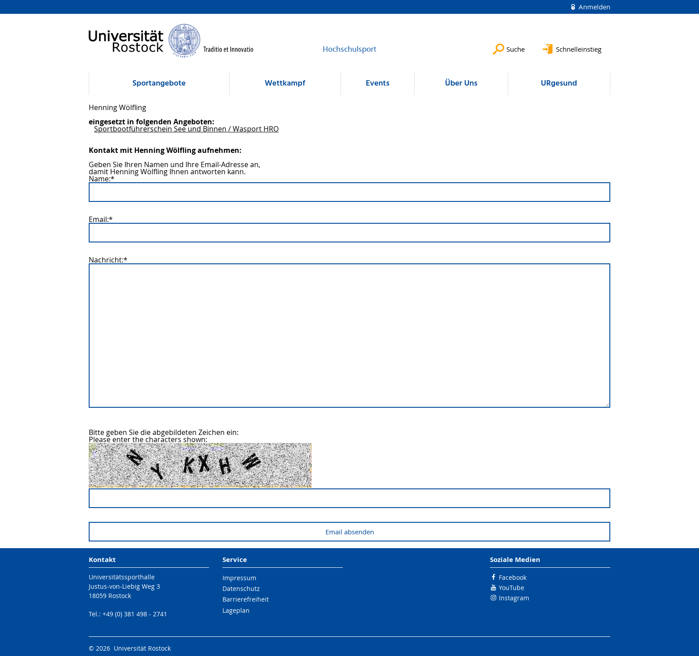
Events (377, 83)
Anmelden (593, 6)
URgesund (559, 83)
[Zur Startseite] (171, 40)
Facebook (512, 577)
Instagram (514, 598)
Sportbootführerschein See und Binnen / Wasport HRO (186, 129)
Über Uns (461, 83)
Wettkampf (285, 83)
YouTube (511, 587)
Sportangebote (159, 83)
